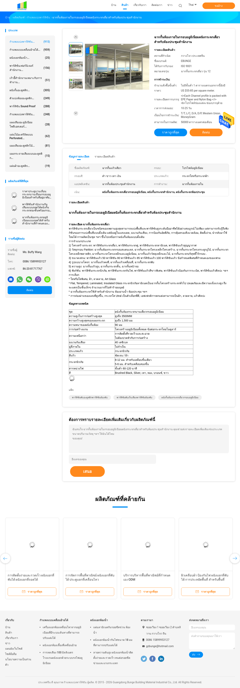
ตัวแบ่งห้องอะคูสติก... (30, 98)
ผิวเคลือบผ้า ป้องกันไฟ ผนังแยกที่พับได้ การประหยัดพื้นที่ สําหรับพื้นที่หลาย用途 (205, 580)
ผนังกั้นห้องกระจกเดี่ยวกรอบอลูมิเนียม (179, 397)
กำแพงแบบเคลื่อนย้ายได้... (30, 50)
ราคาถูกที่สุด (170, 132)
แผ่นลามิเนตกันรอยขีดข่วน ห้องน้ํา (111, 630)
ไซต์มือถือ (10, 654)
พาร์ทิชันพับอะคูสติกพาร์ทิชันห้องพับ (90, 397)
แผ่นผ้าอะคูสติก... (30, 166)
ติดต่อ (29, 290)
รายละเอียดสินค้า (105, 156)
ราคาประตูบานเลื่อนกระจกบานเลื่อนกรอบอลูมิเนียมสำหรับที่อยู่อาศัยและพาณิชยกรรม (36, 194)
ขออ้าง (219, 5)
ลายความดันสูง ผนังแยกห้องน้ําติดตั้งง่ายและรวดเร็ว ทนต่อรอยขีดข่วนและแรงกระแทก (113, 658)
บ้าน (7, 627)
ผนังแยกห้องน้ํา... (30, 58)
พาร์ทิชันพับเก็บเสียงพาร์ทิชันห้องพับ (134, 397)
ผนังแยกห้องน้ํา (99, 620)
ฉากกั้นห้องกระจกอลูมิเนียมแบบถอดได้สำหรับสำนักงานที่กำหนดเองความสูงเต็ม (36, 220)
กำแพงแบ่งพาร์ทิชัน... (30, 42)
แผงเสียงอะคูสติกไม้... (30, 146)
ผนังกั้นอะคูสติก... (30, 90)
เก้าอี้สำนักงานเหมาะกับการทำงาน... (30, 80)
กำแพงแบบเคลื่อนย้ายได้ (54, 620)
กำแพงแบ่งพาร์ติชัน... (30, 114)
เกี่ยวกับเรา (11, 637)
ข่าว (7, 643)
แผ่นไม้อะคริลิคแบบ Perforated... (30, 136)
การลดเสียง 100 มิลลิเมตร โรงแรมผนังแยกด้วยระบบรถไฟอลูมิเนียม (63, 658)
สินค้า (8, 632)
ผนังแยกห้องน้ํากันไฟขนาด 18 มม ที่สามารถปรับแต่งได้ (113, 642)
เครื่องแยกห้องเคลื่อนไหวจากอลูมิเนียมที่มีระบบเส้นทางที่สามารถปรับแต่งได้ (62, 632)
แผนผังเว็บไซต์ (13, 648)
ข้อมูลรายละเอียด (79, 156)
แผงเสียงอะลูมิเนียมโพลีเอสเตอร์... (30, 124)
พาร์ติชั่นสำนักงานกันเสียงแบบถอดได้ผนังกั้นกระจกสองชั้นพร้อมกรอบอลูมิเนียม (36, 207)
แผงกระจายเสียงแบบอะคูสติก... (30, 155)
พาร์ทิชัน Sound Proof (30, 106)
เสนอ (87, 471)
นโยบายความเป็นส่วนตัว (18, 662)
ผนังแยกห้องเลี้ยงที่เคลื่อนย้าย (60, 645)
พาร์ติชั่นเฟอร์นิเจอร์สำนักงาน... (30, 67)
